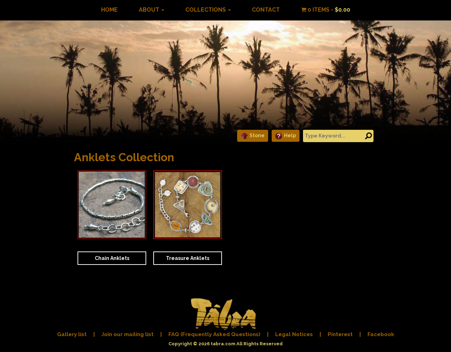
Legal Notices (294, 334)
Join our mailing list (127, 334)
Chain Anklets (112, 258)
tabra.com (223, 343)
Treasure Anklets (187, 258)
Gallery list (72, 334)
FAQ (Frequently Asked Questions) (214, 334)
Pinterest (340, 334)
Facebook (380, 334)
